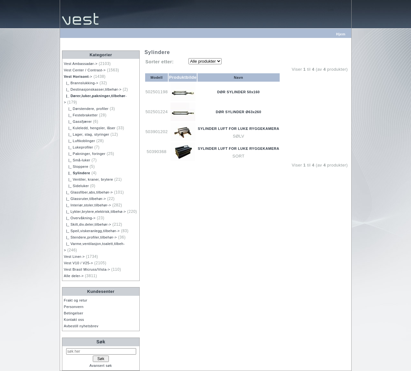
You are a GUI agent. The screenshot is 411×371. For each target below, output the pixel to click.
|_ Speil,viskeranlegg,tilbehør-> (92, 231)
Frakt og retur (75, 300)
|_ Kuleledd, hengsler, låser (90, 128)
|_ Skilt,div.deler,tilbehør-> (87, 224)
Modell (157, 77)
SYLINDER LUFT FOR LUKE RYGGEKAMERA (238, 129)
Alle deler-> (74, 276)
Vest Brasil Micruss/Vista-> (87, 269)
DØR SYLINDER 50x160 (238, 92)
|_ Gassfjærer (78, 121)
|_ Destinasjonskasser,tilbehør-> (93, 89)
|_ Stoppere (76, 166)
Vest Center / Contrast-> (85, 70)
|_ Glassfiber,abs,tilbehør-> (88, 192)
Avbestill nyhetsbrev (81, 326)
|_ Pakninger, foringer (85, 154)
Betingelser (73, 313)
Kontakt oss (74, 319)
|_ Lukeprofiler (78, 147)
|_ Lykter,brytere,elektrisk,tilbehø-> (95, 211)
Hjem (340, 34)
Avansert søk (100, 365)
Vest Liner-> (74, 256)
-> (78, 76)
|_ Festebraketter (81, 115)
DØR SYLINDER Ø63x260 (238, 112)
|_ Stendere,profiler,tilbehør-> (90, 237)
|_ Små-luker (77, 160)
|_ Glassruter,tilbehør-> (85, 199)
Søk (100, 341)
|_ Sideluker (76, 186)
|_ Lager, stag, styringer (86, 134)
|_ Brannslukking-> (81, 83)
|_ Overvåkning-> (80, 218)
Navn (238, 77)
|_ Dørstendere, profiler (86, 109)
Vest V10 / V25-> (78, 263)
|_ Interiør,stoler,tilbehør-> (87, 205)
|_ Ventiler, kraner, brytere (88, 179)
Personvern (73, 307)
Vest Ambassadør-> (81, 64)
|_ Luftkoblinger (79, 141)
